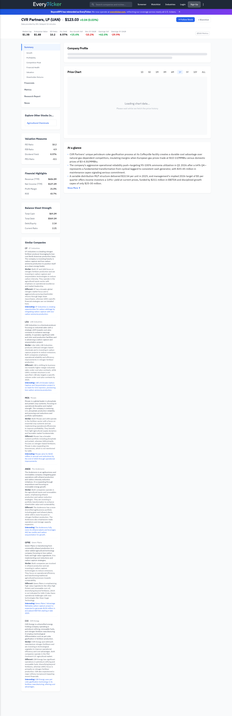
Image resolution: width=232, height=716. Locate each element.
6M (172, 72)
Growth (29, 53)
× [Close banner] (179, 11)
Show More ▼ (74, 188)
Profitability (31, 58)
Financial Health (33, 67)
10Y (195, 72)
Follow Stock (185, 19)
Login (183, 4)
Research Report (32, 96)
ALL (203, 72)
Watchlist (155, 4)
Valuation (30, 72)
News (27, 103)
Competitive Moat (33, 62)
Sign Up (194, 4)
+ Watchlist (203, 19)
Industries (170, 4)
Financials (29, 83)
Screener (142, 4)
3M (164, 72)
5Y (187, 72)
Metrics (27, 89)
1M (157, 72)
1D (142, 72)
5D (149, 72)
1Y (180, 72)
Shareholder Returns (34, 77)
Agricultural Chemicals (38, 123)
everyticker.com (117, 11)
